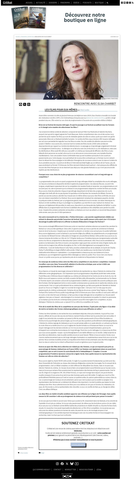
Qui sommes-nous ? (41, 470)
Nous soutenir (86, 470)
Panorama (65, 3)
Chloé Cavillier (24, 453)
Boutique (99, 3)
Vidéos (76, 3)
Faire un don (78, 445)
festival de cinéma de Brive (95, 118)
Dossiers (53, 3)
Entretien (31, 36)
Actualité (40, 3)
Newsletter (70, 470)
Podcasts (87, 3)
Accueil (29, 3)
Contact (57, 470)
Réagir (41, 453)
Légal (98, 470)
